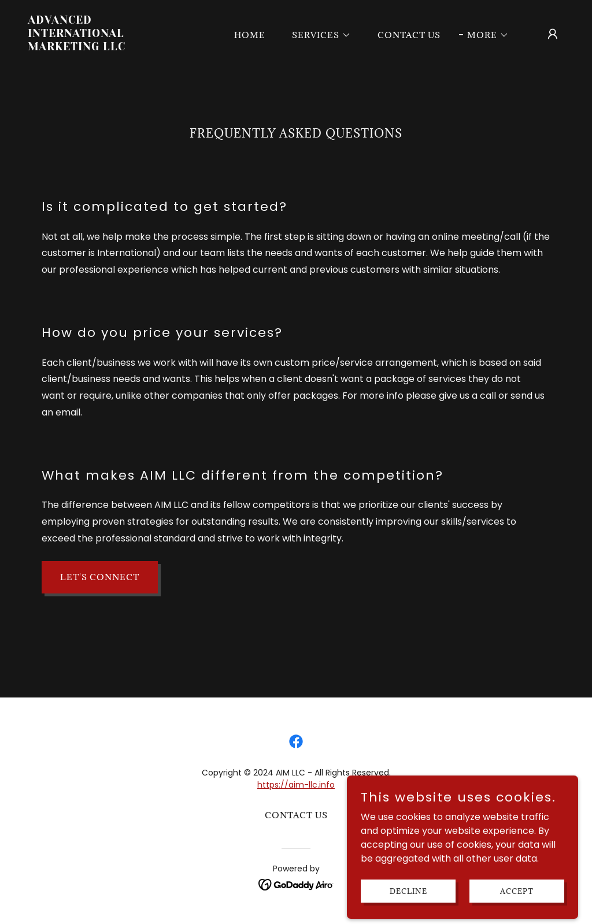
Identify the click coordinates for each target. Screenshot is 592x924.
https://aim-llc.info (296, 785)
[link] (103, 47)
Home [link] (249, 34)
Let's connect (99, 577)
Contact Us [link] (409, 34)
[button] (317, 35)
